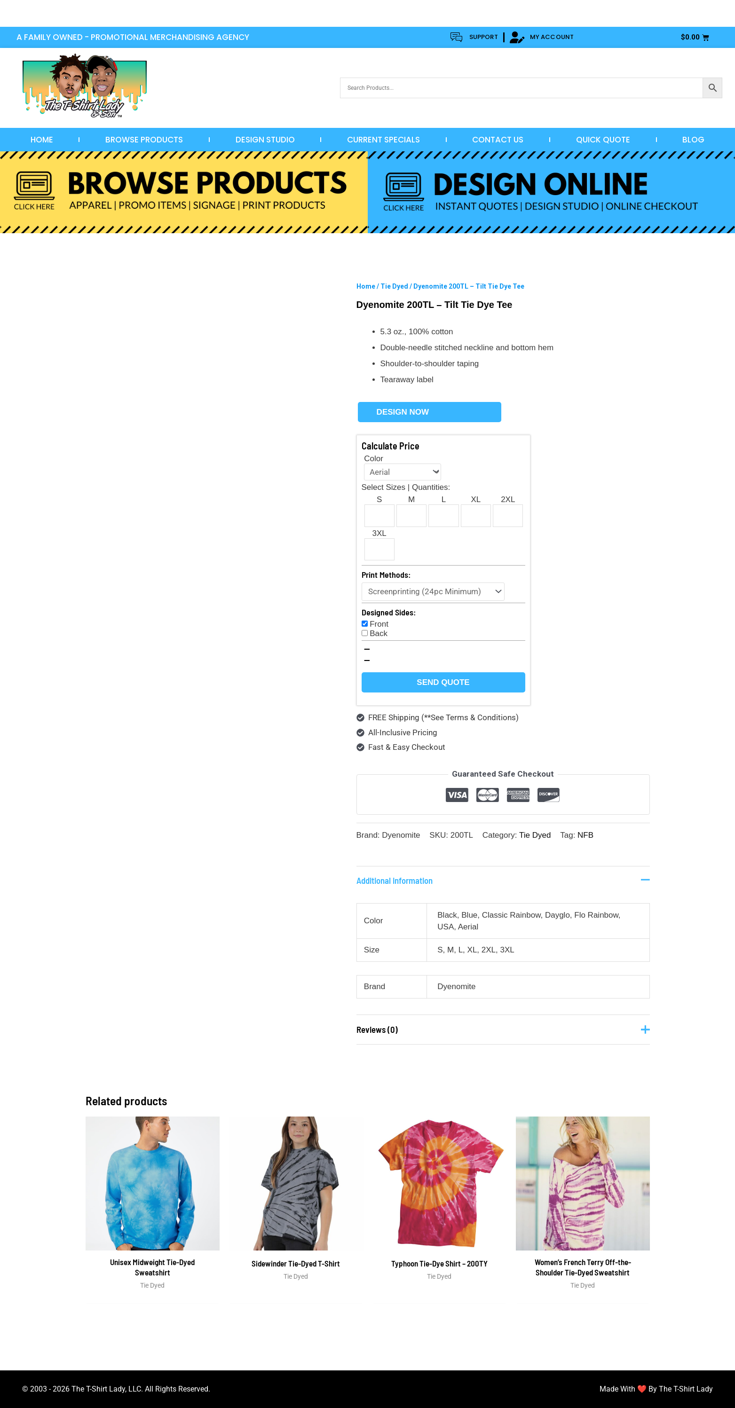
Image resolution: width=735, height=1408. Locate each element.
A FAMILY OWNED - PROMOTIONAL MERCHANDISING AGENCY (132, 37)
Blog (693, 139)
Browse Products (144, 139)
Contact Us (497, 139)
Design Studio (265, 139)
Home (42, 139)
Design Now (403, 412)
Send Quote (443, 682)
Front (379, 624)
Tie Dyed (394, 286)
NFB (585, 835)
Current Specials (383, 139)
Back (378, 633)
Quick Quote (603, 139)
